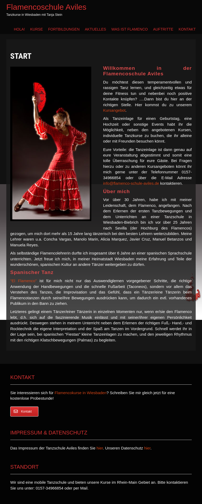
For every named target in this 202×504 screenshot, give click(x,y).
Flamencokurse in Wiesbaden (80, 392)
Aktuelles (95, 29)
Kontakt (187, 29)
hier (100, 448)
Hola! (19, 29)
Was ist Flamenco (129, 29)
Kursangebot (114, 110)
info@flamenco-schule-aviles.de (131, 183)
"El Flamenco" (23, 280)
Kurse (36, 29)
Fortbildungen (64, 29)
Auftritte (163, 29)
